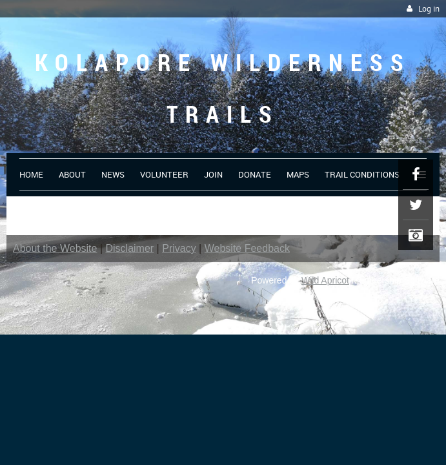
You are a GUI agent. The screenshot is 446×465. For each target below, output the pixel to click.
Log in (429, 8)
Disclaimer (130, 248)
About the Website (55, 248)
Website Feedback (247, 248)
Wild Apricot (325, 280)
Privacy (179, 248)
